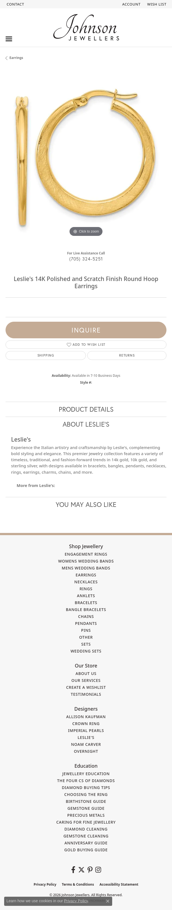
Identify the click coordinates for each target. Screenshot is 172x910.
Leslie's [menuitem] (86, 737)
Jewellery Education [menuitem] (86, 773)
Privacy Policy (45, 884)
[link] (15, 4)
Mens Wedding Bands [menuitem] (86, 568)
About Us (86, 673)
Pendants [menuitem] (86, 623)
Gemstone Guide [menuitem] (85, 808)
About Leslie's (86, 424)
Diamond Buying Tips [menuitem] (86, 787)
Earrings (16, 57)
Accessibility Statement (118, 884)
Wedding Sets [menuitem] (86, 651)
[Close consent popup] (107, 901)
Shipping (45, 355)
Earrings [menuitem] (86, 575)
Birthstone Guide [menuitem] (86, 801)
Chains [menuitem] (86, 616)
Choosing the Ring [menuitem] (86, 794)
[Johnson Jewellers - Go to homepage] (86, 27)
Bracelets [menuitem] (86, 602)
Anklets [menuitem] (86, 595)
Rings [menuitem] (86, 588)
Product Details (86, 409)
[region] (86, 157)
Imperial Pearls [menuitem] (86, 730)
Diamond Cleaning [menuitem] (86, 829)
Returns (127, 355)
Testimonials (86, 694)
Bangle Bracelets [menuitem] (86, 609)
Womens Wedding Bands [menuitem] (86, 561)
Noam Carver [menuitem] (86, 744)
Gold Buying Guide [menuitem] (86, 849)
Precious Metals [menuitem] (86, 815)
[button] (130, 4)
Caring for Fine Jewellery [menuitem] (86, 822)
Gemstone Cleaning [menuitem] (86, 836)
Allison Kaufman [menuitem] (86, 716)
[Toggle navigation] (9, 39)
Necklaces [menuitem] (85, 581)
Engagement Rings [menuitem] (86, 554)
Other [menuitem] (86, 637)
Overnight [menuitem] (86, 751)
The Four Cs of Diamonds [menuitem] (86, 780)
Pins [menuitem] (86, 630)
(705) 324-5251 (86, 259)
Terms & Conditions (78, 884)
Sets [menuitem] (86, 644)
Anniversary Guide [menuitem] (86, 842)
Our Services (86, 680)
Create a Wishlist (86, 687)
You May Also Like (86, 504)
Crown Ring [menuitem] (86, 723)
